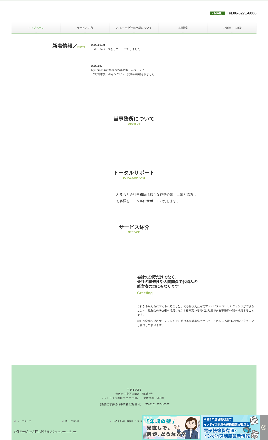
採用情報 (183, 27)
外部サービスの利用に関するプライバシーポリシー (45, 431)
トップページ (36, 27)
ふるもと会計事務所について (134, 27)
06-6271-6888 (244, 13)
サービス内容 (85, 27)
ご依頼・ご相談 (232, 27)
